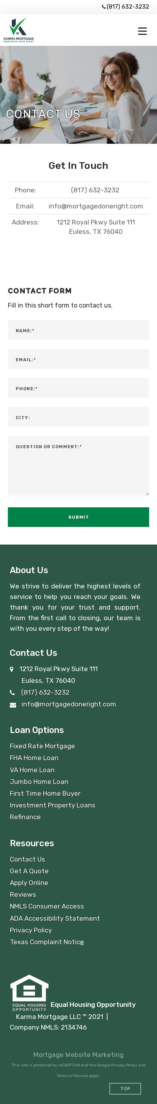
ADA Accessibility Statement (55, 918)
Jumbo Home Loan (39, 781)
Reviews (23, 894)
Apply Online (29, 883)
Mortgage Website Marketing (78, 1055)
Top (125, 1088)
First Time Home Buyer (45, 793)
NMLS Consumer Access (47, 906)
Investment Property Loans (52, 805)
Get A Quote (29, 871)
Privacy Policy (31, 930)
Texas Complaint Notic (45, 942)
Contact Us (27, 859)
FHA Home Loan (34, 758)
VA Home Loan (32, 770)
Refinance (25, 817)
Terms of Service (72, 1075)
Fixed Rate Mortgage (42, 746)
